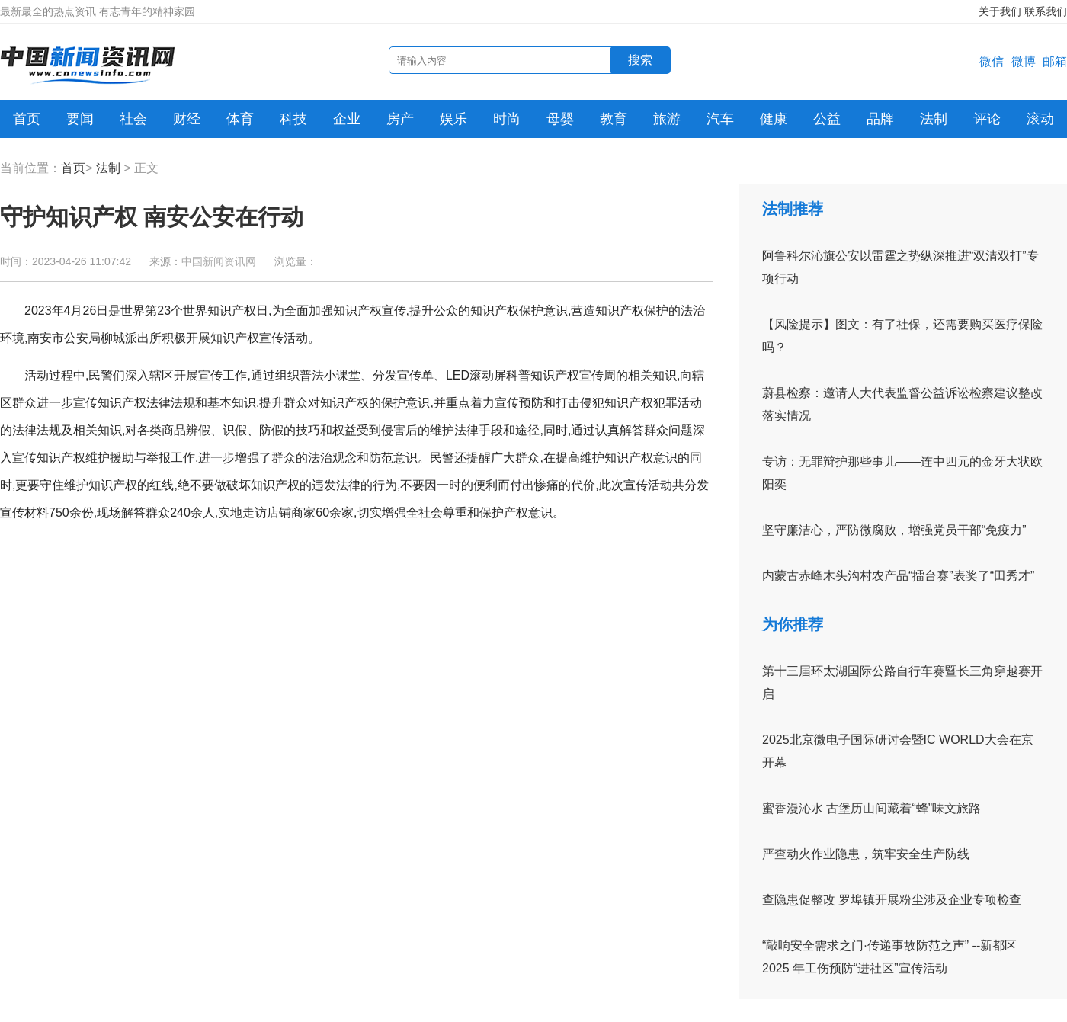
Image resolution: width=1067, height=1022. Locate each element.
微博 (1023, 61)
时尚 (507, 119)
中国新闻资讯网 (218, 261)
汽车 (720, 119)
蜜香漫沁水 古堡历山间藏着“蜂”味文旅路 (871, 808)
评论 (987, 119)
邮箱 (1055, 61)
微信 (991, 61)
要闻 (80, 119)
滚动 (1040, 119)
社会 (133, 119)
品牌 (880, 119)
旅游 (667, 119)
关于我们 (1000, 11)
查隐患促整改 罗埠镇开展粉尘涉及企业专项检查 (891, 899)
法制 (933, 119)
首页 (26, 119)
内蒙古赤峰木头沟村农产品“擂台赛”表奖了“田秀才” (898, 575)
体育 (240, 119)
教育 (613, 119)
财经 (186, 119)
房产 (400, 119)
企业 (346, 119)
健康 (773, 119)
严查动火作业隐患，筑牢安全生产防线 (865, 853)
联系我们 (1045, 11)
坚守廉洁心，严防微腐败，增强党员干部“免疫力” (894, 530)
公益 (827, 119)
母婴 (560, 119)
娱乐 (453, 119)
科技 (293, 119)
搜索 (640, 59)
